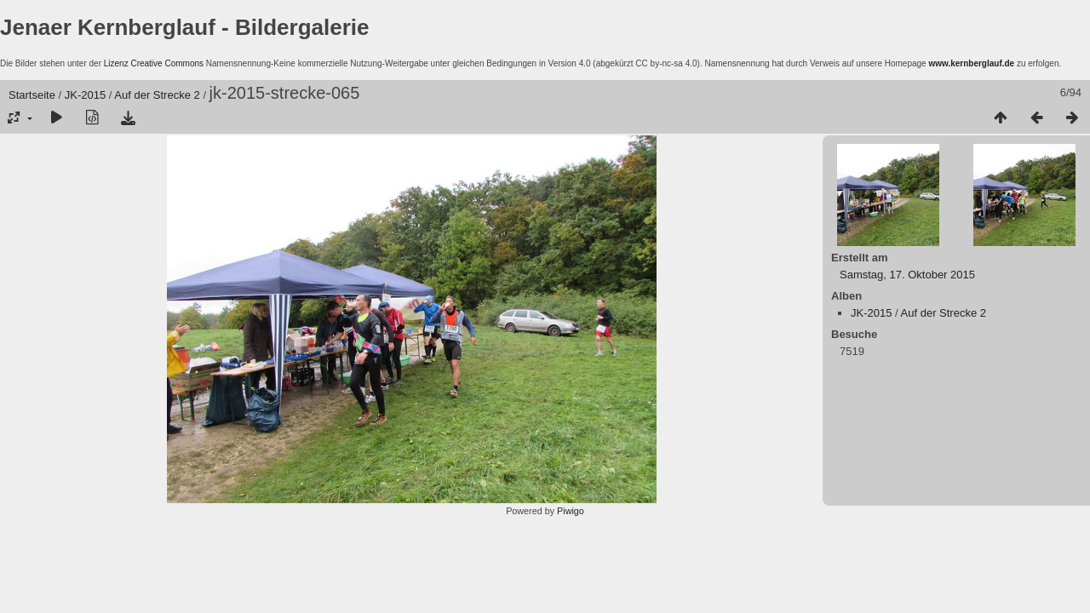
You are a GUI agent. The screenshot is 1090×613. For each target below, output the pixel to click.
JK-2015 (85, 95)
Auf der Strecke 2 (156, 95)
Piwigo (570, 511)
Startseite (32, 95)
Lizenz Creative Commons (154, 63)
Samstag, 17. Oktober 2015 (907, 274)
